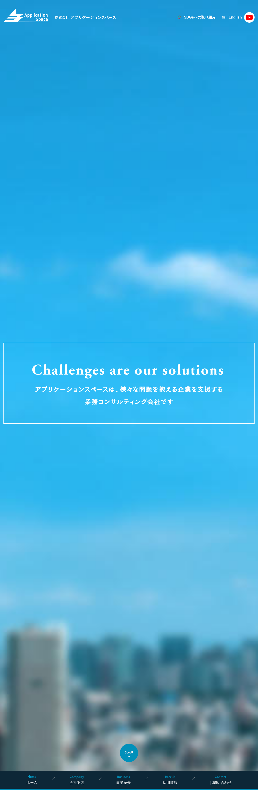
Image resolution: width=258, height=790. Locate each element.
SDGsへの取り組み (200, 17)
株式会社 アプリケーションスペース (59, 15)
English (235, 17)
